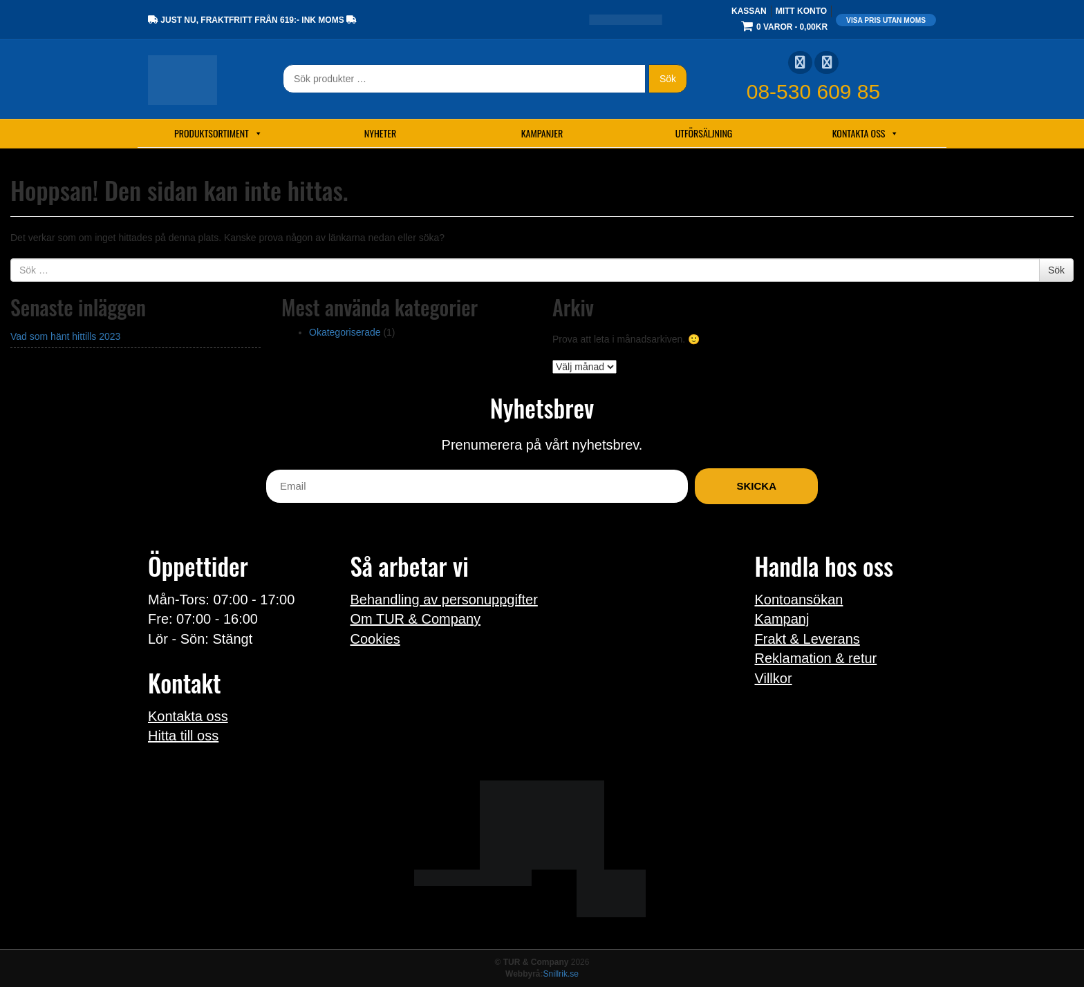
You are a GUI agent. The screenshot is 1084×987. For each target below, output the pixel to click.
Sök (668, 78)
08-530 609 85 (814, 91)
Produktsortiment (218, 133)
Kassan (749, 11)
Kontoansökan (799, 599)
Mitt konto (801, 11)
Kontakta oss (865, 133)
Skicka (756, 486)
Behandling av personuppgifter (444, 599)
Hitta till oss (183, 735)
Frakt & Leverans (807, 638)
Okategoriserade (345, 332)
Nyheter (380, 133)
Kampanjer (542, 133)
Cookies (375, 638)
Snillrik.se (561, 974)
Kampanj (782, 618)
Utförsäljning (704, 133)
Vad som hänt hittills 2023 (65, 336)
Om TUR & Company (416, 618)
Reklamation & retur (816, 658)
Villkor (773, 678)
